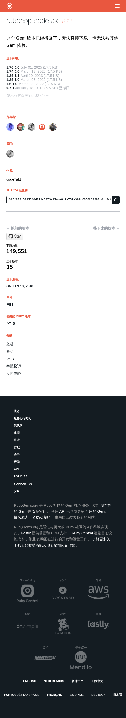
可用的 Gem (95, 511)
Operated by (29, 582)
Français (54, 695)
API (16, 469)
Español (77, 695)
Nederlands (54, 681)
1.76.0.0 (12, 67)
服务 (102, 614)
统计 (17, 440)
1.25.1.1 (12, 75)
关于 (17, 454)
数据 (17, 432)
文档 (10, 344)
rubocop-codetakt (33, 20)
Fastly (26, 533)
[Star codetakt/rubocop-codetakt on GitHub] (14, 236)
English (29, 681)
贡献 (17, 447)
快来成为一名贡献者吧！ (34, 517)
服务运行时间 (22, 418)
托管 (102, 580)
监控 (67, 614)
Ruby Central (82, 533)
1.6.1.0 (11, 84)
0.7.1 (10, 88)
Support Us (23, 483)
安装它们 (39, 511)
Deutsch (98, 695)
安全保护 (83, 647)
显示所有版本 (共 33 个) (25, 95)
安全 (17, 491)
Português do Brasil (21, 695)
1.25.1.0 (12, 80)
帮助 (17, 462)
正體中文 (97, 681)
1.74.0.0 (12, 71)
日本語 (117, 695)
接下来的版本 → (106, 228)
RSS (10, 359)
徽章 (10, 351)
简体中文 (77, 681)
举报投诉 (13, 366)
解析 (31, 614)
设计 (67, 580)
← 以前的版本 (17, 228)
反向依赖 (13, 374)
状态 (17, 411)
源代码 (18, 425)
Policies (20, 476)
